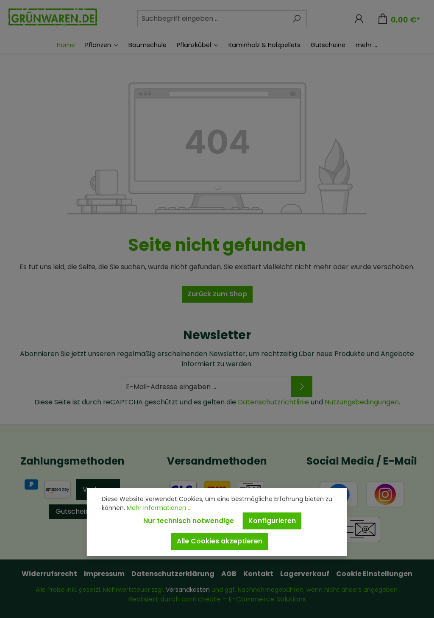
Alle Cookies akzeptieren (219, 541)
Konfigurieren (272, 521)
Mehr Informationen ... (159, 508)
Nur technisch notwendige (188, 521)
